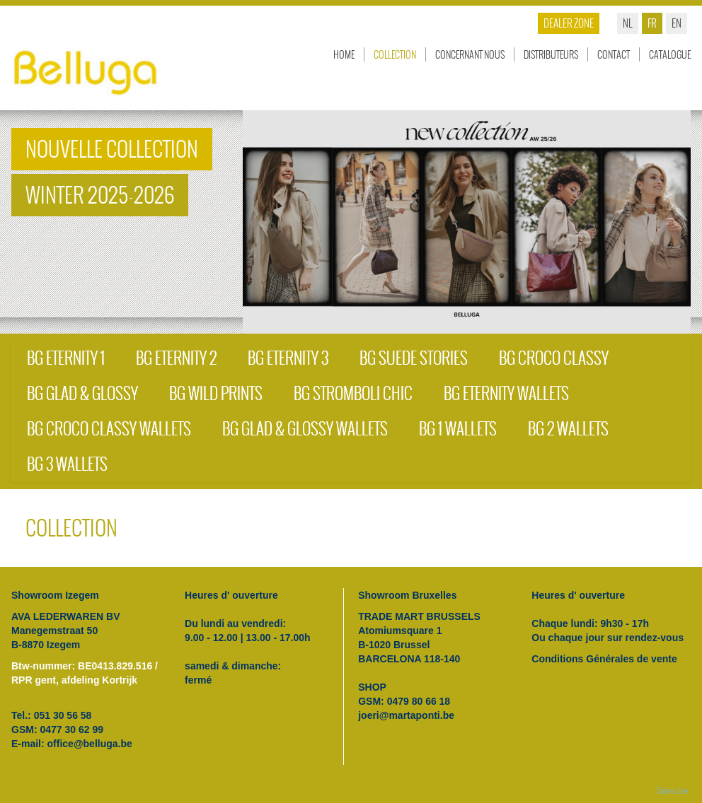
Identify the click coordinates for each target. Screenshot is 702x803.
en (676, 23)
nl (628, 23)
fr (652, 23)
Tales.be (672, 791)
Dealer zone (568, 23)
